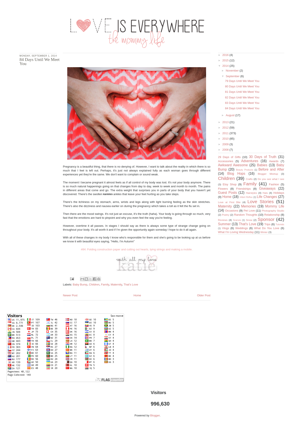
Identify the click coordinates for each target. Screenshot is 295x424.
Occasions (231, 210)
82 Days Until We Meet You (242, 97)
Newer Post (70, 295)
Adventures (249, 161)
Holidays (278, 192)
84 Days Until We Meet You (242, 108)
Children (94, 284)
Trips (267, 224)
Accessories (225, 161)
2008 (225, 149)
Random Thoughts (245, 214)
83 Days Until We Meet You (242, 102)
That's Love (131, 284)
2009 (225, 144)
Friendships (243, 188)
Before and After (271, 169)
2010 (225, 138)
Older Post (203, 295)
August (230, 115)
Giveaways (267, 188)
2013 (225, 122)
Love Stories (260, 201)
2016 (225, 55)
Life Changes (267, 197)
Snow (249, 220)
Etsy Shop (229, 184)
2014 (225, 65)
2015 (225, 60)
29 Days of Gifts (229, 157)
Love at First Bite (229, 202)
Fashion (274, 184)
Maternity (116, 284)
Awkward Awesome (233, 165)
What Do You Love (266, 228)
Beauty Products (244, 170)
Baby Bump (80, 284)
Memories (248, 206)
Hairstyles (251, 192)
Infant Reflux (246, 197)
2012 (225, 127)
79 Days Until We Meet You (242, 81)
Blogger (155, 415)
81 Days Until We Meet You (242, 91)
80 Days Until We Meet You (242, 86)
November (233, 70)
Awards (274, 161)
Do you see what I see (271, 179)
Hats (265, 192)
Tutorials (280, 224)
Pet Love (249, 210)
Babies (262, 165)
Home (137, 295)
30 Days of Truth (262, 157)
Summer (224, 224)
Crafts (249, 179)
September (233, 76)
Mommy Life (274, 206)
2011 (225, 133)
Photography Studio (273, 210)
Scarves (237, 220)
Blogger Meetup (268, 173)
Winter (264, 232)
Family (105, 284)
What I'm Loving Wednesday (236, 232)
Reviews (223, 220)
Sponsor (266, 219)
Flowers (223, 188)
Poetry (225, 214)
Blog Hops (236, 173)
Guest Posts (227, 192)
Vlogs (225, 228)
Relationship (272, 214)
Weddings (241, 228)
